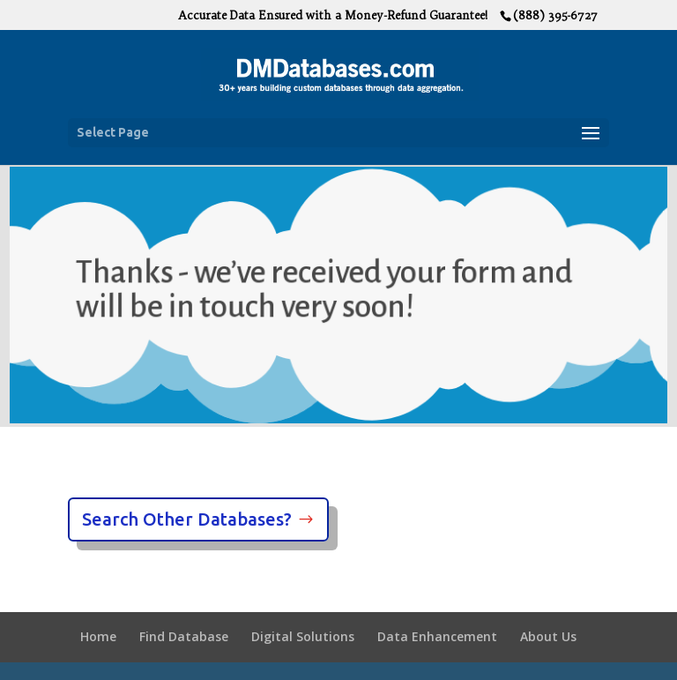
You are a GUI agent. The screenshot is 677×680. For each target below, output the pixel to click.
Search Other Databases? (187, 519)
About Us (548, 636)
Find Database (183, 636)
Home (98, 636)
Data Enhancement (437, 636)
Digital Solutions (302, 636)
